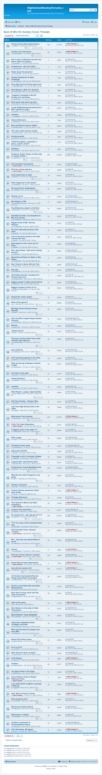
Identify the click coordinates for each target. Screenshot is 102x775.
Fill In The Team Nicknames (22, 424)
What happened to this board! (23, 183)
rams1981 (70, 401)
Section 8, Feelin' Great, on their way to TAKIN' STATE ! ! (26, 155)
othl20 (15, 240)
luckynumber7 (17, 665)
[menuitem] (17, 22)
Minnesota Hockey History (22, 707)
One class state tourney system (24, 131)
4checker (70, 325)
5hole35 (69, 174)
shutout (69, 302)
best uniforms (17, 350)
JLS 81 (69, 308)
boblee (69, 169)
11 (41, 160)
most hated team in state (21, 175)
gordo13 (16, 138)
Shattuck (15, 149)
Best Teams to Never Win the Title (25, 264)
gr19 (68, 236)
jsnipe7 (15, 439)
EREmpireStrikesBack (20, 289)
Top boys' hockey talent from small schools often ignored (25, 339)
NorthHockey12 (72, 318)
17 (30, 572)
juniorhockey (17, 463)
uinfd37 (69, 222)
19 (35, 572)
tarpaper (16, 410)
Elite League (16, 438)
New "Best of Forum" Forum (23, 694)
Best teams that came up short (24, 102)
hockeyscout (71, 196)
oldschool (70, 357)
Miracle (14, 325)
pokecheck (70, 188)
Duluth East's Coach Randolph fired (26, 467)
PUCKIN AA (17, 73)
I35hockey (70, 257)
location (14, 664)
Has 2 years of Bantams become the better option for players (26, 61)
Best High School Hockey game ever (26, 84)
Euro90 (69, 639)
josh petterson (71, 509)
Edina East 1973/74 (19, 451)
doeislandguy (71, 652)
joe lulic (69, 182)
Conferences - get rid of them (23, 66)
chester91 (16, 649)
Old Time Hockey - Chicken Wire (24, 401)
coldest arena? (17, 331)
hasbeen (70, 456)
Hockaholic (16, 184)
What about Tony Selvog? (22, 416)
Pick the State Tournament (22, 164)
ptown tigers (71, 424)
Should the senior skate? (21, 297)
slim (68, 592)
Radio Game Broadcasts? (22, 72)
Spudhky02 (17, 716)
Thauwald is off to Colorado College (26, 456)
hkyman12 (16, 104)
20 (38, 572)
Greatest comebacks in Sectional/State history (20, 724)
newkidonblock (18, 342)
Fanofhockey (17, 198)
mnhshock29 (71, 437)
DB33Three (17, 673)
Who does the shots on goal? (23, 653)
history (14, 549)
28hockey (16, 570)
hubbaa (15, 511)
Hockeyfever (71, 350)
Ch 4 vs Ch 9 (16, 647)
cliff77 (15, 479)
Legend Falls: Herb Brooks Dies (24, 462)
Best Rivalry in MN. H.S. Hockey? (25, 90)
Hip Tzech (16, 298)
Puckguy (70, 229)
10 (38, 160)
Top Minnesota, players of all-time (25, 208)
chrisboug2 (16, 352)
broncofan (16, 526)
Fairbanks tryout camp (20, 445)
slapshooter (17, 99)
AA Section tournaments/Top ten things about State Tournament (24, 577)
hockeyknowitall (72, 722)
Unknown (70, 59)
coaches (14, 114)
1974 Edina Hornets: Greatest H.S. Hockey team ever (25, 276)
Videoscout (16, 543)
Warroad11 (16, 122)
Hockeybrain (17, 68)
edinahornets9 (18, 127)
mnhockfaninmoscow (20, 203)
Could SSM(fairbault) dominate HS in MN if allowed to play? (26, 109)
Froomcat (16, 612)
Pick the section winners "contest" (25, 555)
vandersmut (17, 367)
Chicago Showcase (19, 497)
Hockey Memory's (18, 120)
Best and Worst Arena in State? (24, 125)
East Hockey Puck (19, 393)
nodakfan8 (16, 116)
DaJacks (70, 615)
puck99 (15, 111)
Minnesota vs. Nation (20, 715)
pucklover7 (16, 63)
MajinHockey (71, 264)
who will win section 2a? (21, 568)
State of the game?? (19, 302)
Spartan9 (70, 269)
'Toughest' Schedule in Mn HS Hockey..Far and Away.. (23, 96)
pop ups (14, 270)
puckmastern (17, 654)
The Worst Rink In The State (23, 671)
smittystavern (17, 447)
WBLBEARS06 (18, 86)
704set (69, 714)
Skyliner (15, 469)
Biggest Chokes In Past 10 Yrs (24, 287)
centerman (70, 215)
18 (32, 572)
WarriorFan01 (17, 641)
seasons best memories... (22, 510)
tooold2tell (16, 190)
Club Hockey (16, 658)
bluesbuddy (71, 554)
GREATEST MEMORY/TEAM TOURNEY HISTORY (22, 624)
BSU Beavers (71, 201)
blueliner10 (70, 208)
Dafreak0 (16, 284)
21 (41, 572)
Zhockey (70, 671)
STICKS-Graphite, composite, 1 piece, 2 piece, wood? (24, 143)
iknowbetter (17, 271)
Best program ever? (19, 699)
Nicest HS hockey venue (21, 639)
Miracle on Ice (17, 196)
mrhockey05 (17, 431)
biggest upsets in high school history (26, 282)
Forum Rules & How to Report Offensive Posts (23, 678)
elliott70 (15, 46)
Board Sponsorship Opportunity (24, 563)
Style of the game (18, 603)
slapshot (16, 517)
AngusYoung (71, 164)
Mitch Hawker (72, 44)
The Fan (70, 373)
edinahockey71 (18, 580)
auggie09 (16, 687)
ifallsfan (15, 247)
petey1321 (16, 327)
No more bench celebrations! (23, 188)
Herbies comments (19, 485)
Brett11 (69, 296)
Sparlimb (70, 647)
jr (13, 304)
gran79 (69, 629)
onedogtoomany (72, 445)
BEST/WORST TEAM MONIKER (24, 615)
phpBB (44, 766)
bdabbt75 (16, 458)
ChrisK (69, 275)
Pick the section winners (21, 169)
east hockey (17, 166)
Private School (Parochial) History (25, 44)
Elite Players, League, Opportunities (26, 392)
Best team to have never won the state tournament (25, 594)
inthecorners (71, 406)
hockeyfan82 (17, 551)
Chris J (15, 731)
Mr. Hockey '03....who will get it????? (26, 515)
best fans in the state (20, 373)
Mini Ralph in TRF (18, 201)
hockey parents (17, 136)
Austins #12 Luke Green (21, 52)
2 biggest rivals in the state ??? (24, 430)
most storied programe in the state (25, 358)
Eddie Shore (71, 250)
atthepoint (16, 254)
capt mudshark (18, 499)
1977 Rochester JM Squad (22, 729)
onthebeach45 (71, 467)
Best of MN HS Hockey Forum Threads (27, 31)
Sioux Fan (70, 391)
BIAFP (15, 312)
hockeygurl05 (17, 53)
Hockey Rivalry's (18, 379)
